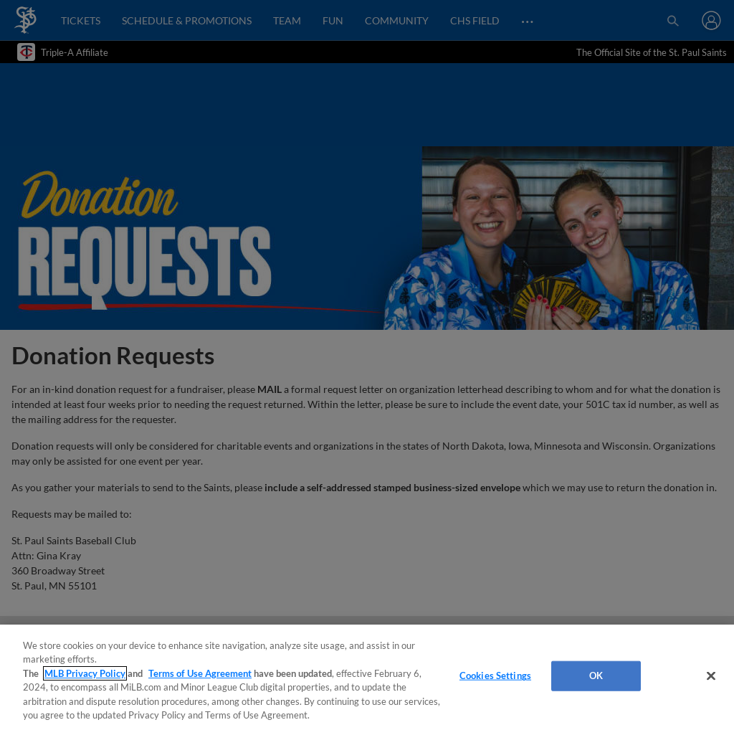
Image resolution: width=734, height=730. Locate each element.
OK (596, 675)
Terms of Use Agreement (200, 673)
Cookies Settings (495, 675)
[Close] (711, 676)
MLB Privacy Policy (84, 673)
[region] (367, 677)
